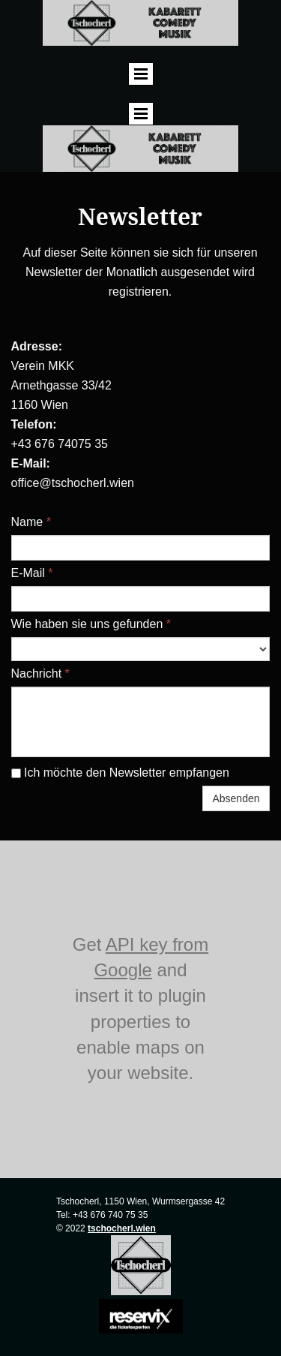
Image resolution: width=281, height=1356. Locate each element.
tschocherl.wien (122, 1228)
